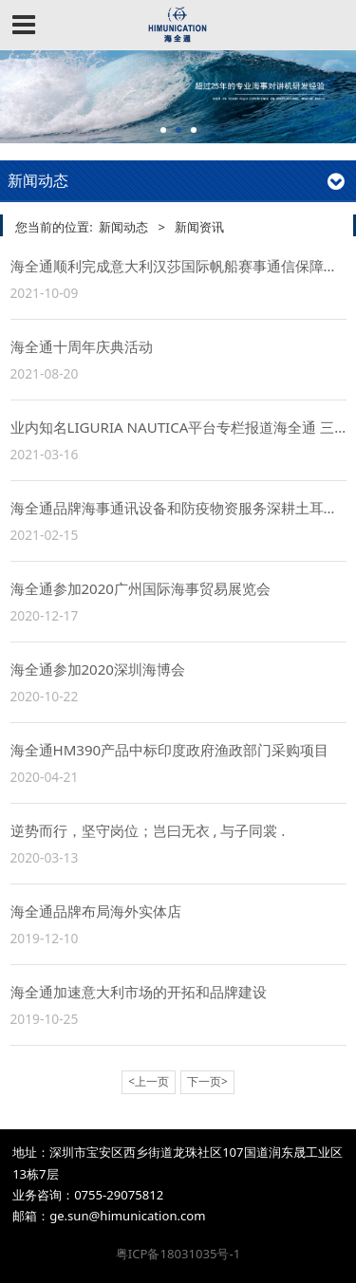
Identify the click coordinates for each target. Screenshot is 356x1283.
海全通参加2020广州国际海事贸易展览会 (141, 588)
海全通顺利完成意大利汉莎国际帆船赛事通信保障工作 (181, 265)
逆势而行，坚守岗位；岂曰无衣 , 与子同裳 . (148, 830)
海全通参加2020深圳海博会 (98, 669)
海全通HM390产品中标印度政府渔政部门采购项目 (169, 749)
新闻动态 (123, 226)
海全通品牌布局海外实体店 (95, 911)
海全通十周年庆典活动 (81, 346)
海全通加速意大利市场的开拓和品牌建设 (138, 991)
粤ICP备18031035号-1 (178, 1253)
